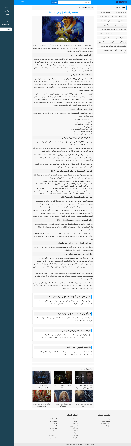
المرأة (41, 426)
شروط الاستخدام (92, 421)
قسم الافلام (68, 7)
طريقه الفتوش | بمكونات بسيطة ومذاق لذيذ (100, 12)
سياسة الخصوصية (92, 423)
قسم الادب (40, 430)
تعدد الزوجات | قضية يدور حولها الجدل (101, 25)
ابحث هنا (40, 2)
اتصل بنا (95, 426)
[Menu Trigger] (9, 2)
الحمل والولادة (39, 421)
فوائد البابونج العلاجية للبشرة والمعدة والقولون (99, 42)
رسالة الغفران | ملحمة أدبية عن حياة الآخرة (100, 21)
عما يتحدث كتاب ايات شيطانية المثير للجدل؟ (100, 46)
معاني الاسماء (60, 438)
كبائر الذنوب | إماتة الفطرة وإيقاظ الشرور (100, 29)
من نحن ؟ (94, 418)
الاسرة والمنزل (39, 418)
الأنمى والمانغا (60, 418)
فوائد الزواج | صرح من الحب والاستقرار (101, 37)
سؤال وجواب (40, 428)
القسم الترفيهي (60, 426)
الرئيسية (76, 7)
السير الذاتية (61, 423)
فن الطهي (61, 430)
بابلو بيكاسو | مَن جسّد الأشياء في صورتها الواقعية (98, 33)
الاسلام (62, 421)
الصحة (41, 423)
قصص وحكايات (39, 435)
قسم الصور (61, 435)
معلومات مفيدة (39, 438)
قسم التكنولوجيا (39, 433)
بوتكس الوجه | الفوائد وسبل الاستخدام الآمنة (99, 16)
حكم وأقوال (61, 428)
